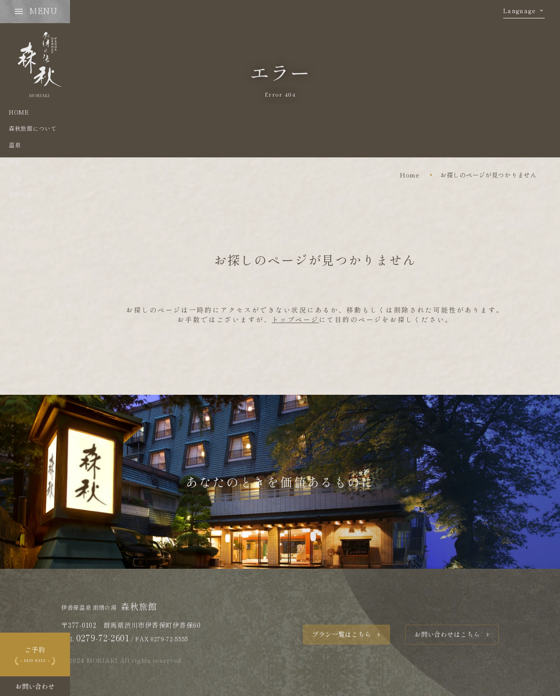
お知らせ (21, 227)
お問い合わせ (35, 686)
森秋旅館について (32, 128)
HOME (19, 112)
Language (519, 11)
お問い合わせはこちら (447, 634)
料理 (15, 178)
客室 (15, 161)
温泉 (15, 145)
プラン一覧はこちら (341, 634)
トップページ (295, 319)
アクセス (21, 210)
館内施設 (21, 194)
